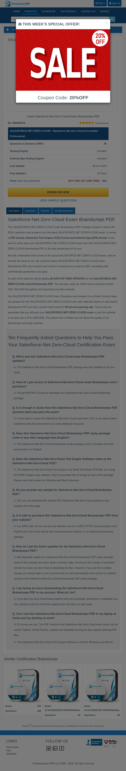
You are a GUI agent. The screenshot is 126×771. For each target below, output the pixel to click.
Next (114, 77)
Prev (12, 77)
